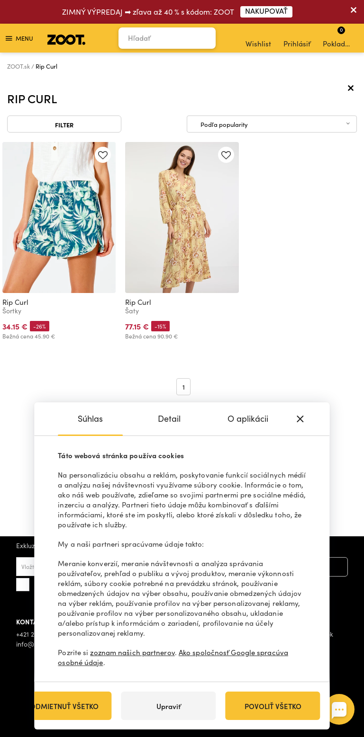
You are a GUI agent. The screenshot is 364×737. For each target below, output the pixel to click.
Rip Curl (15, 302)
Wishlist (258, 38)
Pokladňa (338, 37)
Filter (64, 124)
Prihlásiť (296, 38)
